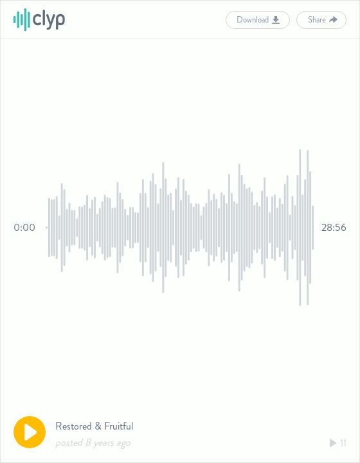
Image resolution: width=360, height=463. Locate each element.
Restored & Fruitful (94, 426)
